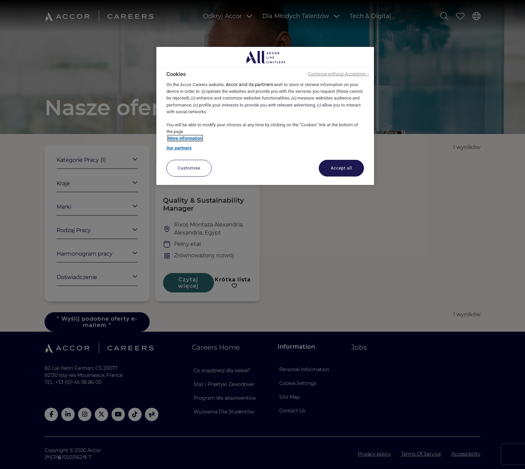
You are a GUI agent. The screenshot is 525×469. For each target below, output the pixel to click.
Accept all (341, 168)
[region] (265, 116)
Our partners (179, 147)
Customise (189, 168)
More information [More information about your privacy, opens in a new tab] (185, 138)
